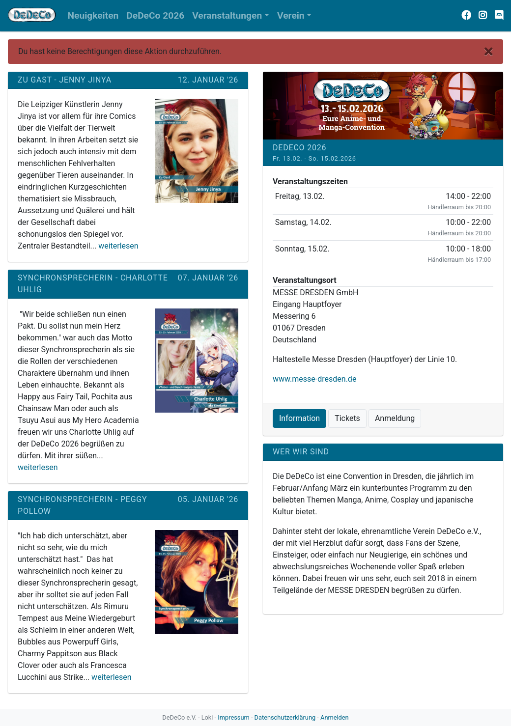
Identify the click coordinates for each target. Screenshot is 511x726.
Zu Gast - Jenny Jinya (65, 79)
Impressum (233, 717)
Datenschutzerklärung (285, 717)
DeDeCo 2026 (299, 147)
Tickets (347, 418)
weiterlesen (118, 246)
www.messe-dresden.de (314, 379)
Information (299, 418)
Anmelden (334, 717)
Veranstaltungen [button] (227, 15)
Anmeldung (395, 418)
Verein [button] (291, 15)
